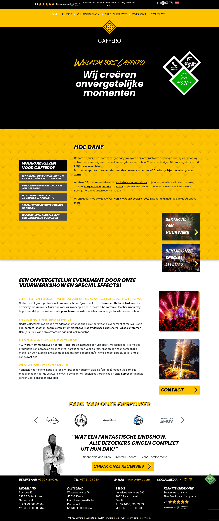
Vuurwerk (24, 345)
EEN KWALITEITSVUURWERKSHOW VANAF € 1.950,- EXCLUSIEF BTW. (43, 177)
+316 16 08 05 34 (33, 508)
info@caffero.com (138, 479)
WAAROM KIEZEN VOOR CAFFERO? (39, 165)
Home (54, 14)
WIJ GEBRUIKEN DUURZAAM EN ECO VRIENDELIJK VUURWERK (40, 216)
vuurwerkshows (117, 198)
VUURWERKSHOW (88, 14)
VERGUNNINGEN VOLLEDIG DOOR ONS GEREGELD (42, 187)
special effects (140, 198)
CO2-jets (24, 332)
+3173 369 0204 (90, 479)
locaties (122, 307)
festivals (104, 303)
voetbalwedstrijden (121, 303)
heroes (125, 373)
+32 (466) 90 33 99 (131, 504)
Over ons (139, 14)
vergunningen (92, 186)
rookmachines (94, 328)
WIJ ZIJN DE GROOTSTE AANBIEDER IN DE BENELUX (38, 197)
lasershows (111, 328)
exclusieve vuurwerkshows (131, 182)
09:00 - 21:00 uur (48, 479)
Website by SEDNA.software (99, 517)
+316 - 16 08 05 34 (131, 508)
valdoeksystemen (130, 328)
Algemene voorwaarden (128, 517)
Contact (158, 14)
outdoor (106, 186)
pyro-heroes (101, 158)
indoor (119, 186)
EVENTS (67, 14)
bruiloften (108, 307)
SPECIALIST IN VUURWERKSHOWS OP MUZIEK (42, 206)
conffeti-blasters (65, 345)
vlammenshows (73, 328)
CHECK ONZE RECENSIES (119, 466)
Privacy (147, 517)
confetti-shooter (35, 328)
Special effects (116, 14)
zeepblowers (55, 328)
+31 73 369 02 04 (33, 504)
